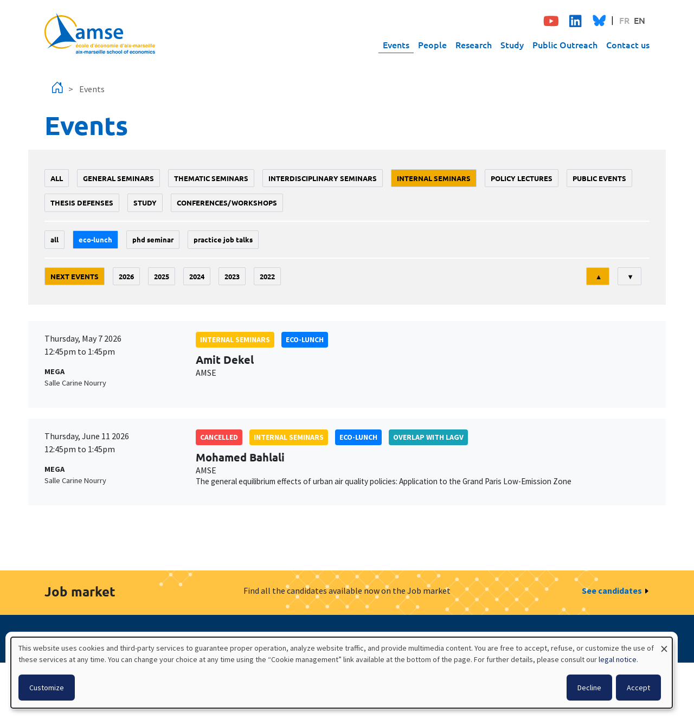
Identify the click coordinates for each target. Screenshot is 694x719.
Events (396, 44)
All (56, 178)
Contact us (628, 44)
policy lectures (521, 178)
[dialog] (341, 672)
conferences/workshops (227, 202)
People (432, 44)
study (145, 202)
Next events (74, 276)
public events (599, 178)
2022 (267, 276)
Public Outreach (564, 44)
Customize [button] (46, 687)
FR (624, 20)
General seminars (118, 178)
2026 (126, 276)
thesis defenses (81, 202)
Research (473, 44)
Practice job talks (223, 239)
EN (639, 20)
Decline (589, 687)
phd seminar (153, 239)
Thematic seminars (211, 178)
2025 (161, 276)
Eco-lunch (95, 239)
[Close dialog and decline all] (664, 644)
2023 (232, 276)
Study (512, 44)
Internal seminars (434, 178)
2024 (196, 276)
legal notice (618, 659)
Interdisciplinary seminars (322, 178)
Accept (638, 687)
